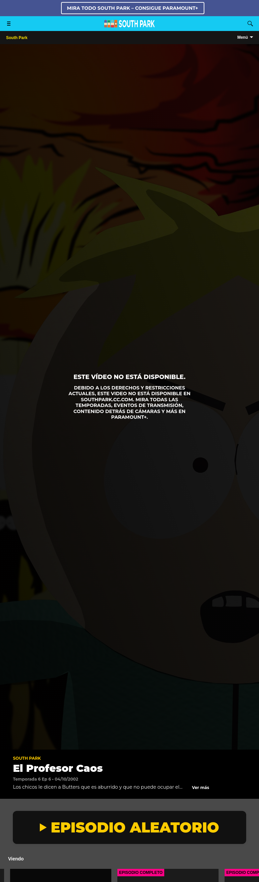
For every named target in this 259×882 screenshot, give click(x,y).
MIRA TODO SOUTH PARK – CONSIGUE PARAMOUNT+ (132, 8)
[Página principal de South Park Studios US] (129, 26)
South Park (27, 758)
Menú (242, 37)
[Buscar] (250, 23)
